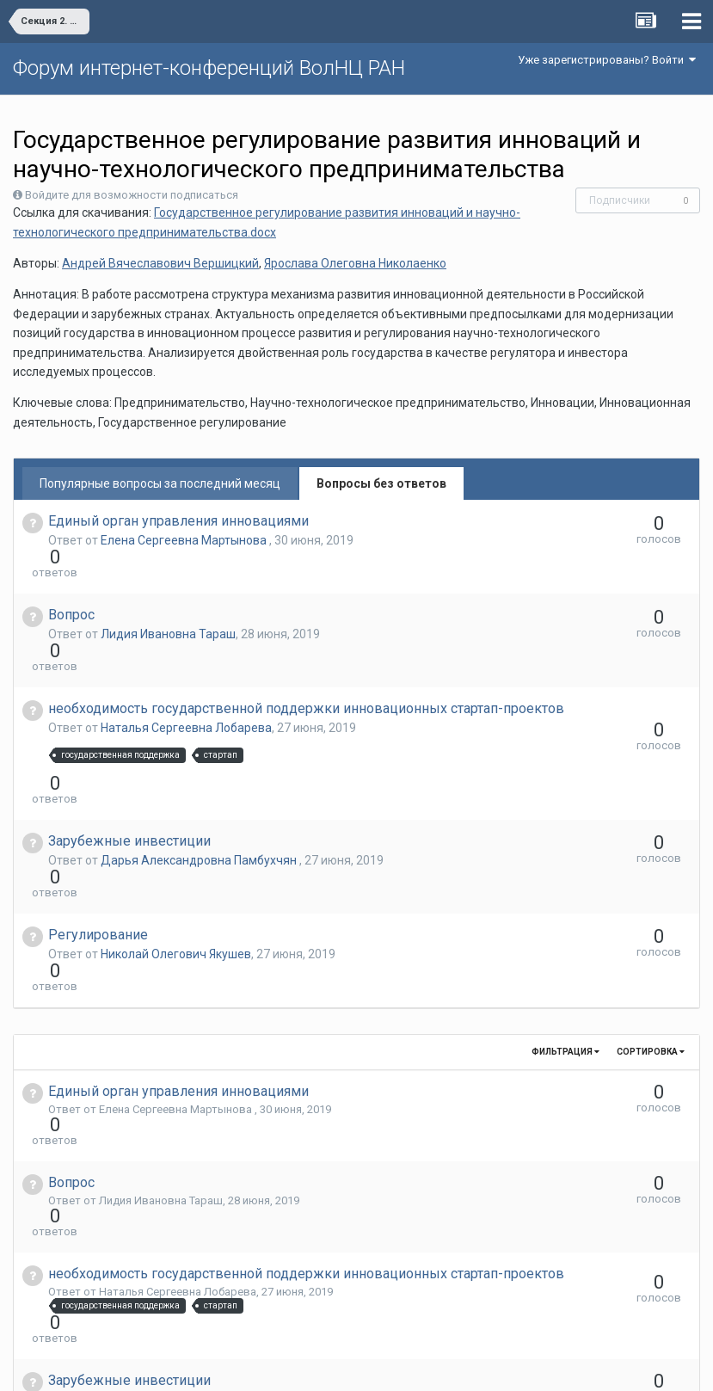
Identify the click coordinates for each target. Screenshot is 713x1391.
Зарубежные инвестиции (129, 765)
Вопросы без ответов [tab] (381, 483)
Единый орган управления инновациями (178, 521)
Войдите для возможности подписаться (131, 194)
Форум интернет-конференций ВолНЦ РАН (209, 68)
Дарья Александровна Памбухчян (200, 784)
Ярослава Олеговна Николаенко (355, 263)
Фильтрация (565, 914)
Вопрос (71, 583)
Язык (303, 1365)
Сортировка (651, 914)
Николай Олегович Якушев (176, 847)
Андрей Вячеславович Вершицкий (160, 263)
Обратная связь (382, 1365)
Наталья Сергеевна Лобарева (186, 683)
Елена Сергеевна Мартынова (185, 540)
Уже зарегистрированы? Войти (607, 59)
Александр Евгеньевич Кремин (180, 1305)
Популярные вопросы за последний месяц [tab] (160, 483)
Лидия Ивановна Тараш (168, 603)
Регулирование (98, 828)
